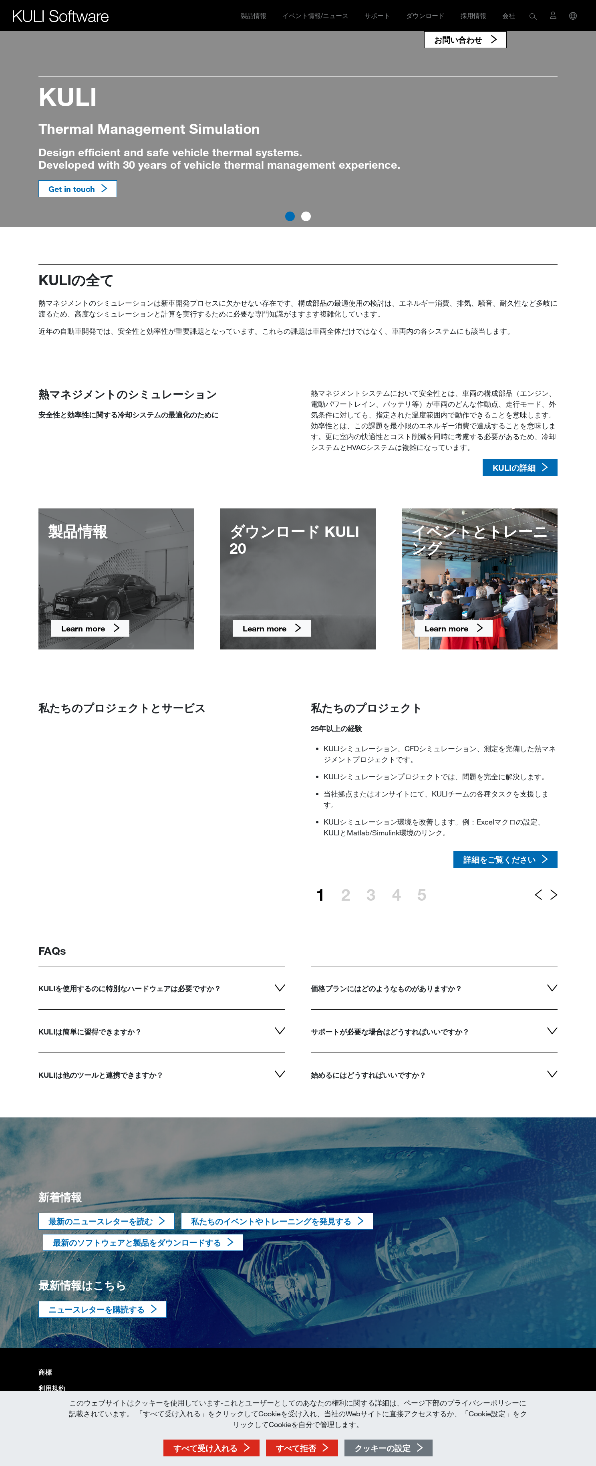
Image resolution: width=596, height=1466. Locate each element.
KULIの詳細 (514, 467)
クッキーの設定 (382, 1448)
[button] (533, 15)
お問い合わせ (459, 39)
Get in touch (71, 189)
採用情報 (473, 15)
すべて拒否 (296, 1448)
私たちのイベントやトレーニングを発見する (271, 1221)
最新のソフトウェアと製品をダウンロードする (137, 1242)
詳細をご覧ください (499, 859)
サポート (377, 15)
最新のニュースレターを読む (100, 1221)
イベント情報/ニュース (315, 15)
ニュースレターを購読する (96, 1309)
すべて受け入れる (205, 1448)
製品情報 (253, 15)
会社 (508, 15)
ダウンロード (425, 15)
